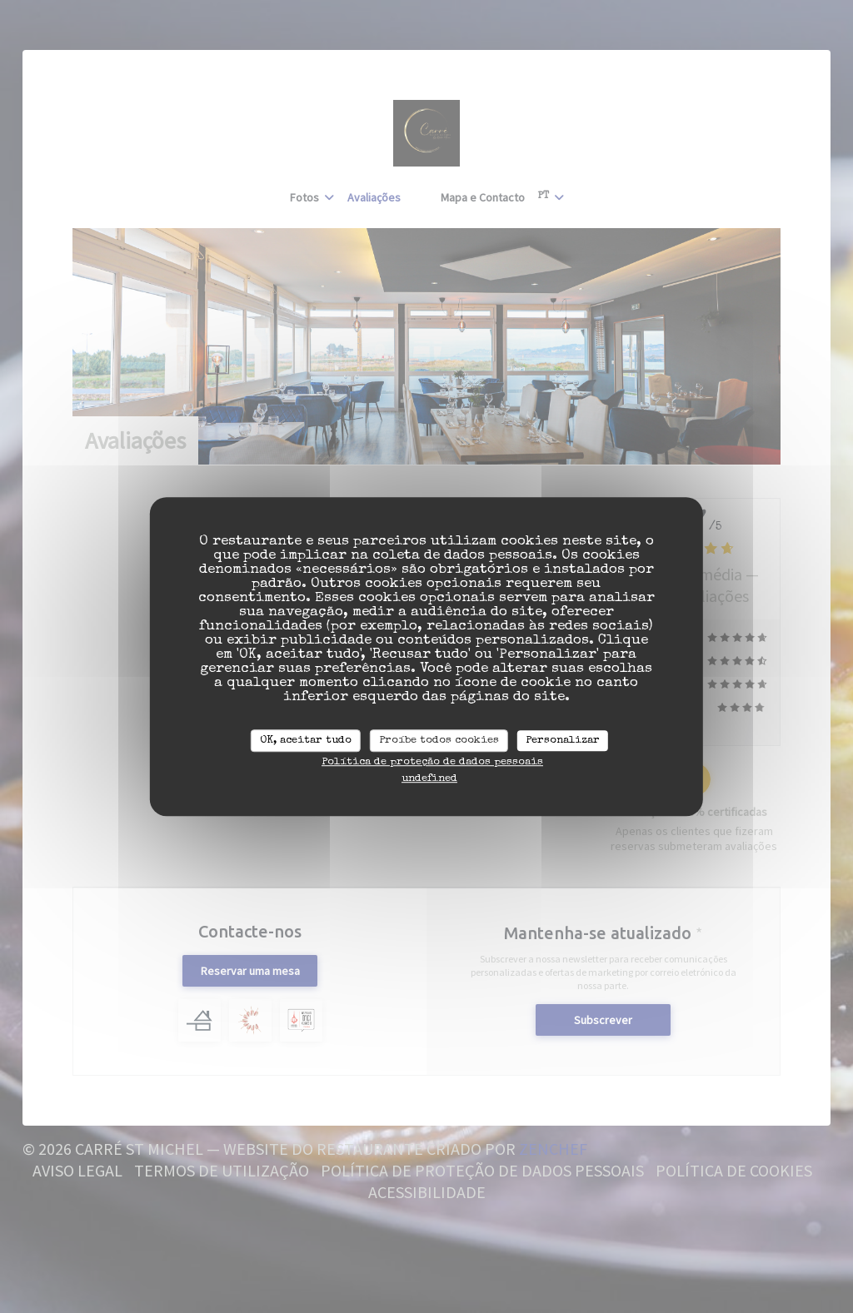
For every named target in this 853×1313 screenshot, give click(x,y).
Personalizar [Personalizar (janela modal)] (563, 740)
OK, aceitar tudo (306, 740)
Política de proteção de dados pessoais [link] (432, 762)
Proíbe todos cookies (439, 740)
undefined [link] (429, 778)
